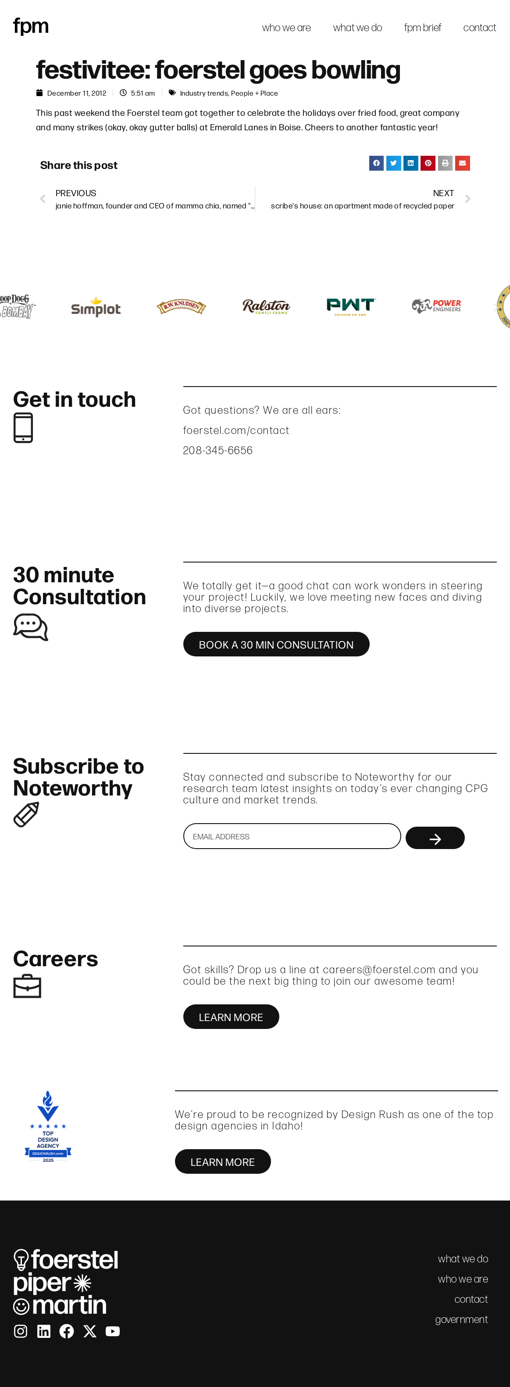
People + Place (254, 92)
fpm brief (423, 27)
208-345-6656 (218, 450)
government (461, 1319)
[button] (376, 163)
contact (480, 27)
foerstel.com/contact (236, 430)
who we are (286, 27)
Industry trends (204, 92)
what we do (357, 27)
